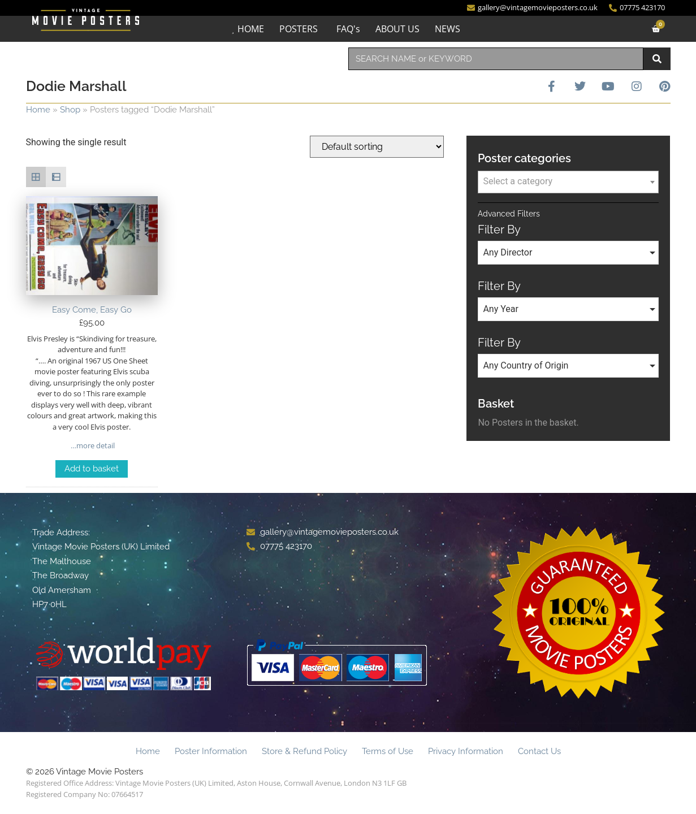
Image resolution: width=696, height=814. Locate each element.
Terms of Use (387, 751)
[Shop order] (377, 147)
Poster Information (211, 751)
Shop (70, 110)
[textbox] (568, 181)
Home (38, 110)
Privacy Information (465, 751)
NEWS (447, 29)
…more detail (92, 445)
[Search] (657, 58)
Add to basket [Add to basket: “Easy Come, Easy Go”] (91, 469)
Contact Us (539, 751)
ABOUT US (397, 29)
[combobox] (495, 58)
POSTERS (298, 29)
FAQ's (348, 29)
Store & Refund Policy (304, 751)
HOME (250, 29)
